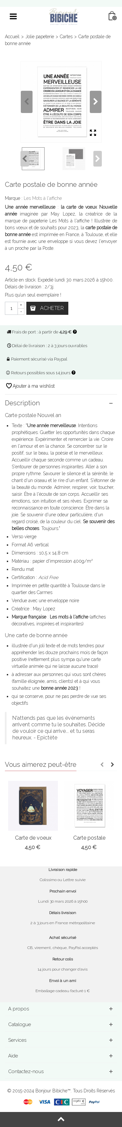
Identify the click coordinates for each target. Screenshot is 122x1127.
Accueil (12, 36)
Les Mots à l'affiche (43, 198)
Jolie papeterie (39, 36)
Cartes (66, 36)
